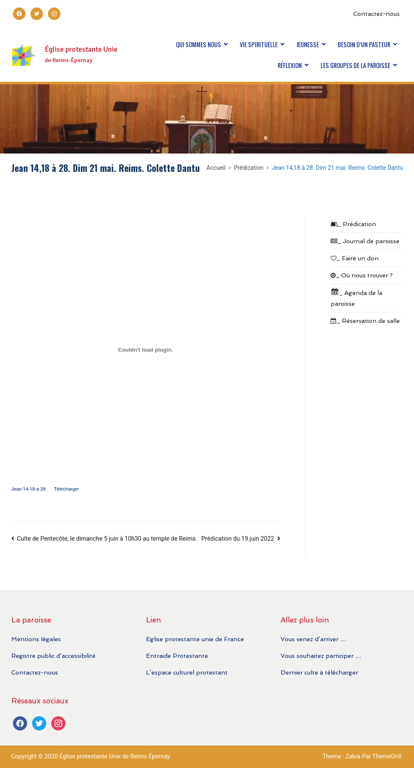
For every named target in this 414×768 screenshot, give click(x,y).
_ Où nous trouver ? (362, 275)
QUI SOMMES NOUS (198, 44)
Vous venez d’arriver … (313, 638)
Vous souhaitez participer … (321, 655)
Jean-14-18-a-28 (28, 489)
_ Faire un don (355, 258)
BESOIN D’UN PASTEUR (364, 44)
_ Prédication (353, 223)
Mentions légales (36, 638)
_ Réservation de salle (365, 320)
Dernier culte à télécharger (319, 672)
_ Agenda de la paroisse (356, 297)
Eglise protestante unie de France (195, 638)
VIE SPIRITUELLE (259, 44)
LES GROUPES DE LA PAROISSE (355, 65)
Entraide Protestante (177, 655)
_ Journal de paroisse (365, 240)
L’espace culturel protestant (187, 672)
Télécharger (66, 489)
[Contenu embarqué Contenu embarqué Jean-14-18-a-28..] (145, 349)
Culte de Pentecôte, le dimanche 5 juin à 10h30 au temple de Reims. (107, 538)
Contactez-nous (376, 13)
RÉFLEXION (290, 65)
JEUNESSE (307, 44)
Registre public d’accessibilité (53, 655)
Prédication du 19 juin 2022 (237, 538)
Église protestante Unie (81, 49)
